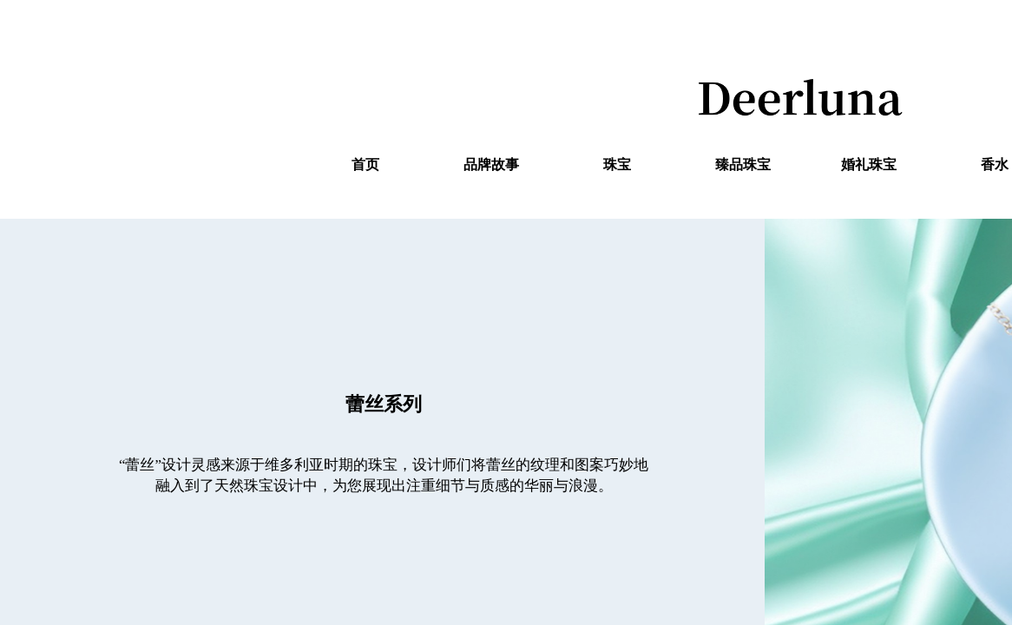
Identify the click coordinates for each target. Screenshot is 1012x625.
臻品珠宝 (743, 164)
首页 (365, 164)
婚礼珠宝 (869, 164)
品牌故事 (491, 164)
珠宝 (617, 164)
